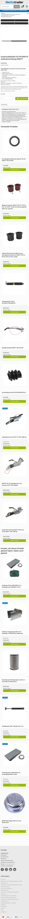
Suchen (17, 6)
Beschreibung (4, 104)
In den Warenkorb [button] (22, 98)
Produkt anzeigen (14, 169)
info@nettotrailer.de (10, 864)
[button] (14, 20)
